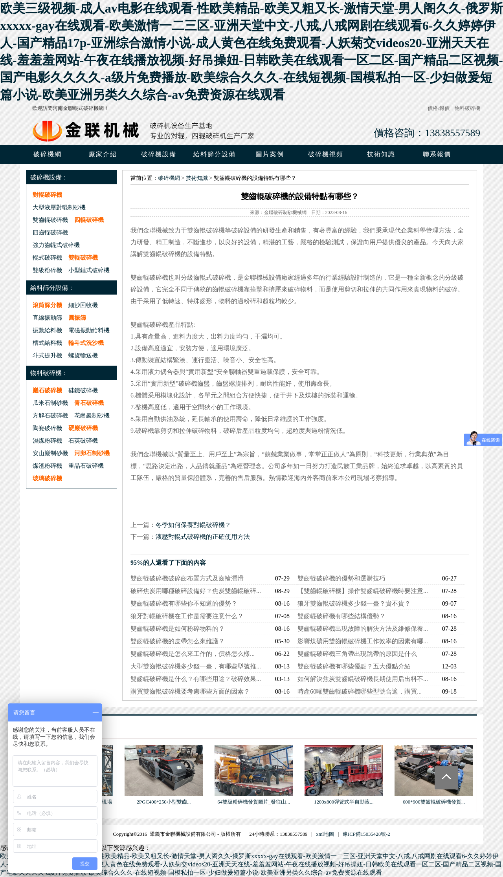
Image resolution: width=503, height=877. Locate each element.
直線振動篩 (47, 317)
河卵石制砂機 (92, 453)
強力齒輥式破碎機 (56, 245)
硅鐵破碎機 (83, 390)
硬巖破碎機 (83, 428)
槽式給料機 (47, 342)
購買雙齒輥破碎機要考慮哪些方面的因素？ (190, 691)
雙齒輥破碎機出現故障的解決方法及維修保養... (362, 628)
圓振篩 (77, 317)
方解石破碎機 (50, 415)
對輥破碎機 (47, 194)
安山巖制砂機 (50, 453)
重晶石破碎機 (86, 465)
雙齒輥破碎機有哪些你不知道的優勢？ (183, 603)
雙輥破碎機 (83, 257)
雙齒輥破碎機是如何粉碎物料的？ (177, 628)
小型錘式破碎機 (89, 270)
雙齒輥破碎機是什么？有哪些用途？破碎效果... (195, 679)
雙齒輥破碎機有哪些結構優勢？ (341, 616)
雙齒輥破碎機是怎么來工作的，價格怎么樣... (192, 653)
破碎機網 (47, 154)
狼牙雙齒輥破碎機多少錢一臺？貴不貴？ (354, 603)
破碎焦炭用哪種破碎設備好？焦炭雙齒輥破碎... (195, 591)
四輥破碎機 (89, 219)
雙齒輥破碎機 (50, 219)
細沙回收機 (83, 305)
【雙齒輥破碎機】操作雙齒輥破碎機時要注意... (362, 591)
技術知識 (197, 178)
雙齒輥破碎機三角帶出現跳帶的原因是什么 (357, 653)
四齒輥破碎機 (50, 232)
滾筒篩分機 (47, 305)
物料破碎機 (467, 108)
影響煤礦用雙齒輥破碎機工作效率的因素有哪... (362, 641)
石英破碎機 (83, 440)
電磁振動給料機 (89, 330)
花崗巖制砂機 (92, 415)
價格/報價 (439, 108)
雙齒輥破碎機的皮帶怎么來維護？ (177, 641)
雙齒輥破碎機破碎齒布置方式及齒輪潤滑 (187, 578)
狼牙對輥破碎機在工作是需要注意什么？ (187, 616)
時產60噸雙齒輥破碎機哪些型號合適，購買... (359, 691)
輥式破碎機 (47, 257)
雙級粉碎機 (47, 270)
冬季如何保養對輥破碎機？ (193, 525)
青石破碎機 (89, 402)
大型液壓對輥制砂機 (59, 207)
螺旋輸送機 (83, 355)
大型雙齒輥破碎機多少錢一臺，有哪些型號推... (195, 666)
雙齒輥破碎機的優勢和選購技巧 (341, 578)
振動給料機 (47, 330)
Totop (446, 777)
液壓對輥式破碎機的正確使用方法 (203, 536)
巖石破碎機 (47, 390)
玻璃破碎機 (47, 478)
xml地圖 (325, 834)
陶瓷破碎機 (47, 428)
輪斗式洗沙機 (86, 342)
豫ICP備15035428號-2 (366, 834)
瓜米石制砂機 (50, 402)
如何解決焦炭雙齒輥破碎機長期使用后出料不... (362, 679)
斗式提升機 (47, 355)
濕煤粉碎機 (47, 440)
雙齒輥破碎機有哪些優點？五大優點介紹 (354, 666)
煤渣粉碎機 (47, 465)
